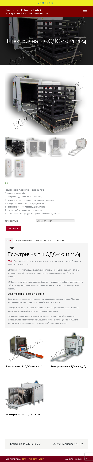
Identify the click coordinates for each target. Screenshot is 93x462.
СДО (10, 261)
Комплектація (11, 221)
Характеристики (24, 240)
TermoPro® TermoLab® (24, 10)
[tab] (9, 240)
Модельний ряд (43, 240)
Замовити (13, 228)
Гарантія (60, 240)
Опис (9, 240)
